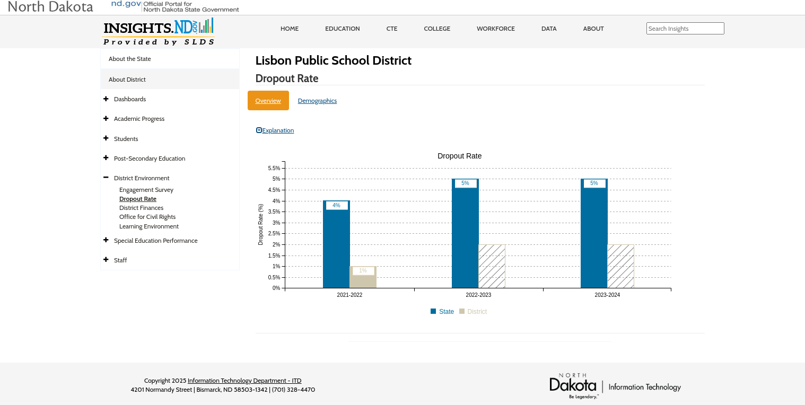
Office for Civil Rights (147, 217)
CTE (392, 28)
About (593, 28)
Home (290, 28)
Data (549, 28)
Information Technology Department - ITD (245, 380)
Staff (120, 260)
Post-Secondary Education (149, 158)
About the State (130, 59)
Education (342, 28)
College (437, 28)
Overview (268, 100)
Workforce (496, 28)
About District (127, 79)
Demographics (317, 100)
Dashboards (130, 99)
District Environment (142, 178)
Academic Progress (139, 118)
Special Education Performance (156, 240)
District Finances (141, 208)
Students (126, 139)
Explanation (275, 130)
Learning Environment (149, 226)
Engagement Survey (146, 189)
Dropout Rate (137, 198)
